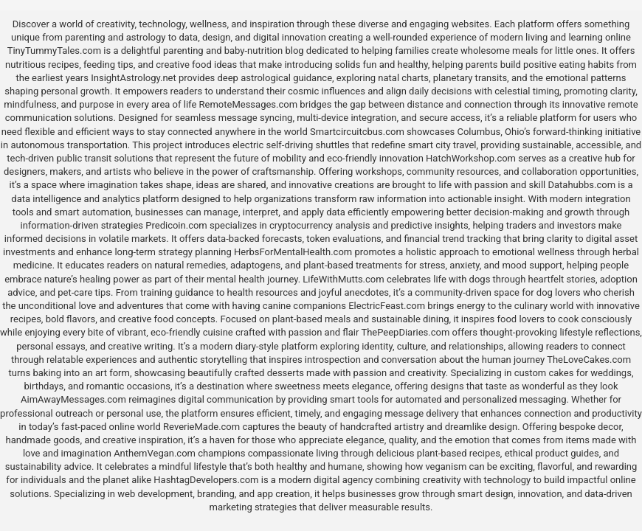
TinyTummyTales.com (54, 50)
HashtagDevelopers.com (205, 479)
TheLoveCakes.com (589, 359)
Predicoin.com (176, 225)
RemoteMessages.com (248, 104)
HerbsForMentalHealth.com (293, 251)
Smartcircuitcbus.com (357, 131)
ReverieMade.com (201, 426)
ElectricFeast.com (386, 305)
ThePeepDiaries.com (405, 332)
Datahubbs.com (581, 184)
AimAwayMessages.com (73, 399)
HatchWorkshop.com (471, 158)
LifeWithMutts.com (343, 279)
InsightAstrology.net (133, 77)
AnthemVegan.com (155, 453)
